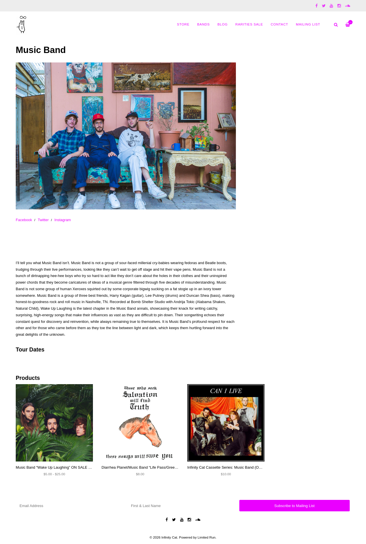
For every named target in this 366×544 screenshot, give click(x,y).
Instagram (62, 220)
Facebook (24, 220)
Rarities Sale (249, 24)
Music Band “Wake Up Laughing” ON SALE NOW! (57, 467)
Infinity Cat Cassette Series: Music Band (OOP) (226, 467)
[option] (126, 135)
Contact (279, 24)
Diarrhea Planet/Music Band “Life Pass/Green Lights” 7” (147, 467)
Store (183, 24)
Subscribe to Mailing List (294, 506)
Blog (223, 24)
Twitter (43, 220)
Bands (203, 24)
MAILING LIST (308, 24)
